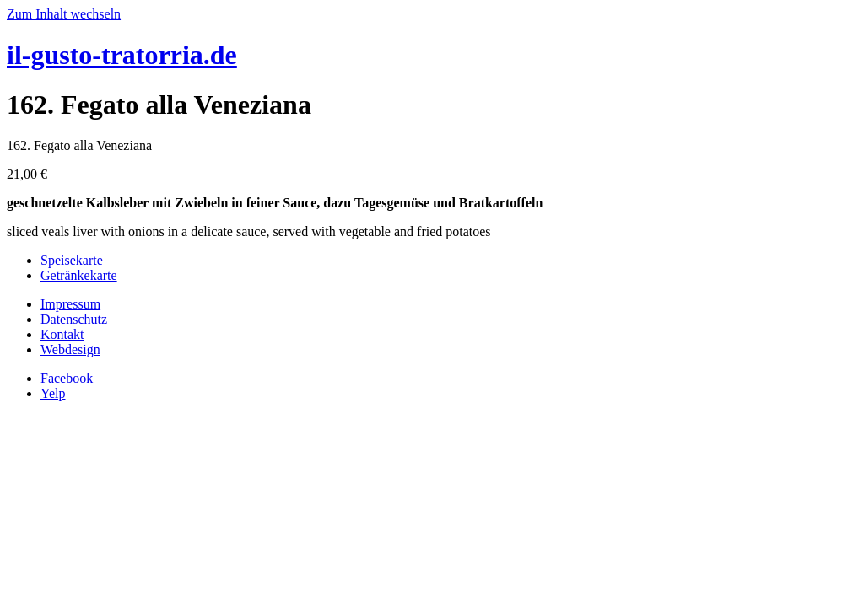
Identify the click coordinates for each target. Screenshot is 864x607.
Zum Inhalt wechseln (64, 14)
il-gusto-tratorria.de (122, 55)
